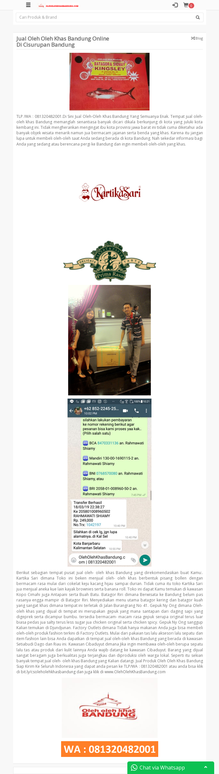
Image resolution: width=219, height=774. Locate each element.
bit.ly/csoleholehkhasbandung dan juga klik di (62, 672)
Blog (199, 38)
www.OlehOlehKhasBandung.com (135, 672)
